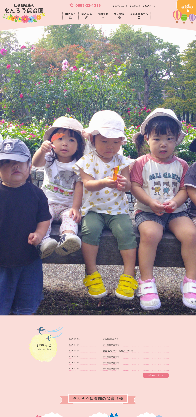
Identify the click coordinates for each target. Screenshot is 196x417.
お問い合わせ (121, 6)
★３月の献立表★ (111, 357)
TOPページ (150, 6)
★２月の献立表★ (111, 363)
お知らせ (136, 6)
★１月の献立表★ (111, 369)
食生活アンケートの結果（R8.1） (118, 351)
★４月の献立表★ (111, 345)
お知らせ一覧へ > (155, 375)
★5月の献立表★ (110, 339)
